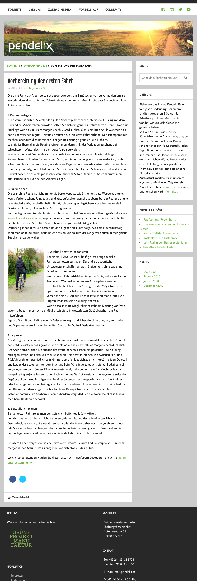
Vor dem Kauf (88, 9)
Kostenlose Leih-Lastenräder (161, 238)
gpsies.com (35, 218)
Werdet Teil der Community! (161, 233)
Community (113, 9)
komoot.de (14, 218)
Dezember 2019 (153, 285)
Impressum (18, 575)
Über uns (35, 9)
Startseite (14, 9)
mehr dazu (171, 191)
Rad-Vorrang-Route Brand (160, 219)
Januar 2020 (151, 281)
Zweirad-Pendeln (59, 9)
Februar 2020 (152, 276)
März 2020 (150, 272)
